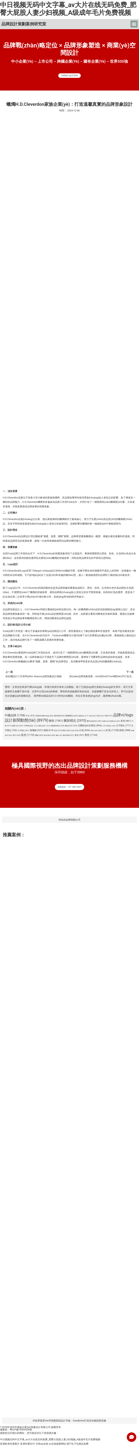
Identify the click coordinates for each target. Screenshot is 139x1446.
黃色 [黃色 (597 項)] (79, 735)
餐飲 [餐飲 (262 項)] (59, 735)
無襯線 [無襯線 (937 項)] (36, 730)
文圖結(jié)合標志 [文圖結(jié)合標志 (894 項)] (90, 725)
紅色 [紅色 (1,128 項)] (112, 730)
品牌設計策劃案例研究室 (23, 24)
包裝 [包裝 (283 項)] (92, 716)
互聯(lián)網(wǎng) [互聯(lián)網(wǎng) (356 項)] (44, 716)
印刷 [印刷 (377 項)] (108, 716)
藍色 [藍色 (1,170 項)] (27, 734)
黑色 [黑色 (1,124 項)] (91, 734)
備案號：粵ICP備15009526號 (16, 1429)
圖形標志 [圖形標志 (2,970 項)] (75, 720)
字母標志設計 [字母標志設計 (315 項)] (31, 726)
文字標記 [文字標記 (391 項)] (23, 730)
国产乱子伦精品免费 (78, 1443)
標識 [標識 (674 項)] (48, 730)
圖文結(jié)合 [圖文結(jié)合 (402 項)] (94, 721)
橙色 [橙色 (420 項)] (66, 730)
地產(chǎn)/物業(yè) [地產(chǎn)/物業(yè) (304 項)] (111, 721)
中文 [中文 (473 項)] (30, 716)
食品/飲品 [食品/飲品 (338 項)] (49, 735)
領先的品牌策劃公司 (69, 819)
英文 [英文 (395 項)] (16, 735)
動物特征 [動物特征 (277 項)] (83, 716)
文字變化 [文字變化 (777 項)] (123, 725)
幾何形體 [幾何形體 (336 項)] (59, 716)
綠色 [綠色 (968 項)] (124, 730)
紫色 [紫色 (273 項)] (101, 730)
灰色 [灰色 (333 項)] (75, 730)
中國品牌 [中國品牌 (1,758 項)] (15, 715)
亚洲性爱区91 (27, 1443)
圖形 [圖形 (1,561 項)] (56, 720)
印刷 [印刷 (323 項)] (100, 716)
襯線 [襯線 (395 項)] (39, 735)
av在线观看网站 (57, 1443)
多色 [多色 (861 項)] (126, 720)
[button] (134, 24)
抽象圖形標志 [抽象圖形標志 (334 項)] (57, 726)
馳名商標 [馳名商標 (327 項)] (68, 735)
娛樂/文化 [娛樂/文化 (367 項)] (17, 726)
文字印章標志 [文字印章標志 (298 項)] (108, 726)
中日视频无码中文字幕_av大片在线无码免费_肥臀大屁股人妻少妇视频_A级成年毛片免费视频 (68, 8)
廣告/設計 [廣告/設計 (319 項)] (44, 726)
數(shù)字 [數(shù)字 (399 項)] (71, 726)
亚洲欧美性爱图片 (10, 1443)
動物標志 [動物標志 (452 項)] (71, 716)
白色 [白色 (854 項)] (84, 730)
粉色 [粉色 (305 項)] (94, 730)
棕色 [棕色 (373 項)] (58, 730)
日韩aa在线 (42, 1443)
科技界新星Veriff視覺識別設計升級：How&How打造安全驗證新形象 (69, 1420)
